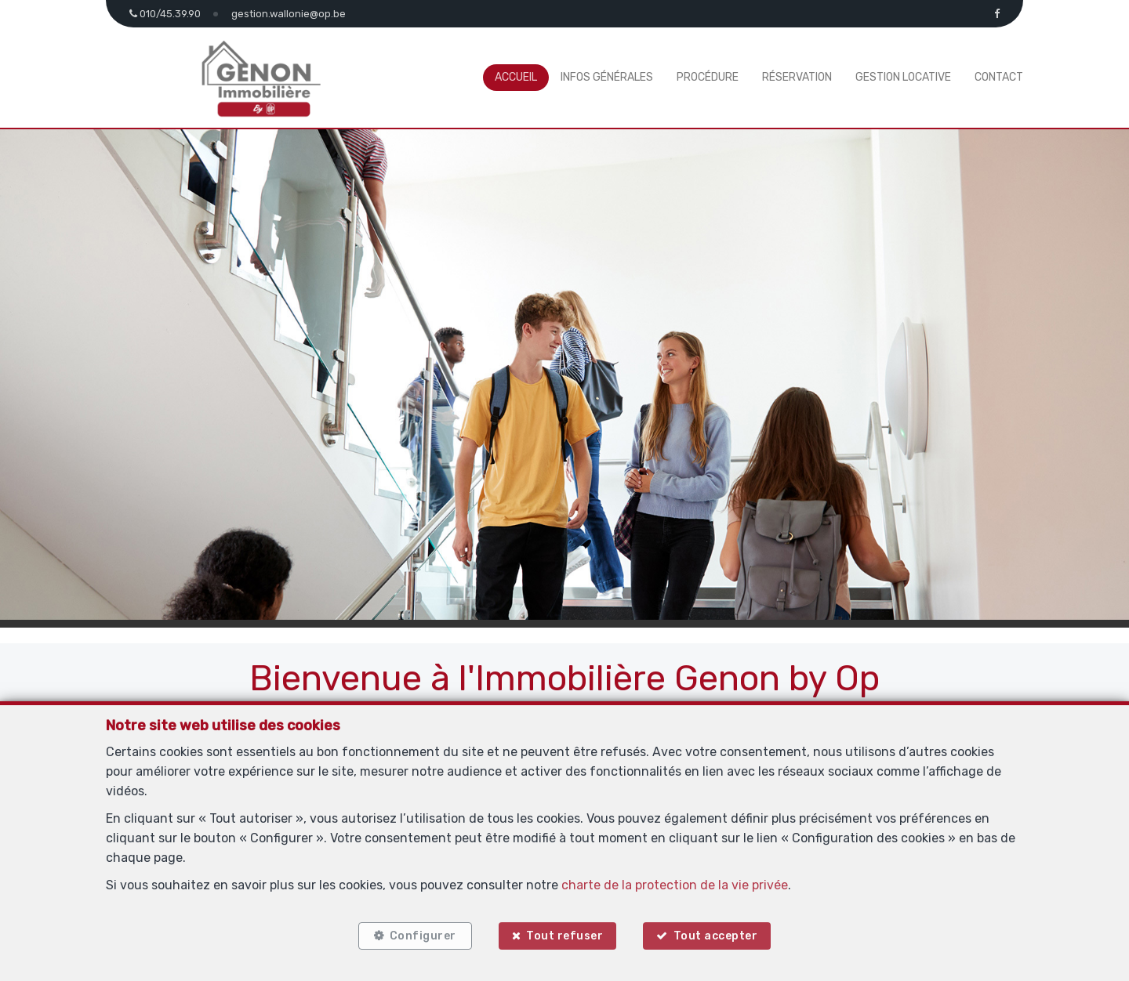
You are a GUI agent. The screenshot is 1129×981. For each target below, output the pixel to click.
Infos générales (607, 77)
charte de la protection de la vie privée (674, 885)
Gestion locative (903, 77)
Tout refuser (564, 936)
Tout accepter (715, 936)
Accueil (516, 77)
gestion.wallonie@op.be (288, 14)
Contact (999, 77)
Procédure (708, 77)
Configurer (423, 936)
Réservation (797, 77)
